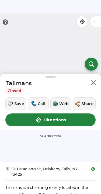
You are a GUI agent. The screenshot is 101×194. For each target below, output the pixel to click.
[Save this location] (15, 103)
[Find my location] (82, 21)
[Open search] (91, 64)
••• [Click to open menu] (95, 21)
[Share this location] (84, 103)
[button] (93, 83)
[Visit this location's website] (60, 103)
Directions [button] (50, 120)
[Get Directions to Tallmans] (50, 173)
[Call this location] (38, 103)
